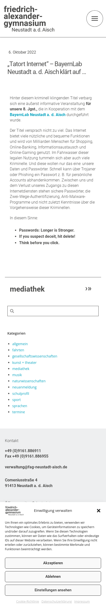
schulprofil (20, 393)
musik (17, 374)
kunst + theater (24, 362)
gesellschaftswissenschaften (34, 356)
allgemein (20, 343)
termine (18, 412)
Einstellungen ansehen (53, 590)
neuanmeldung (24, 387)
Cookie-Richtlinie (27, 601)
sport (16, 399)
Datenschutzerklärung (56, 601)
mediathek (20, 368)
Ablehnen (53, 576)
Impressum (82, 601)
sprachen (19, 405)
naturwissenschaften (29, 381)
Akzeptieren (53, 563)
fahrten (18, 350)
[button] (98, 510)
